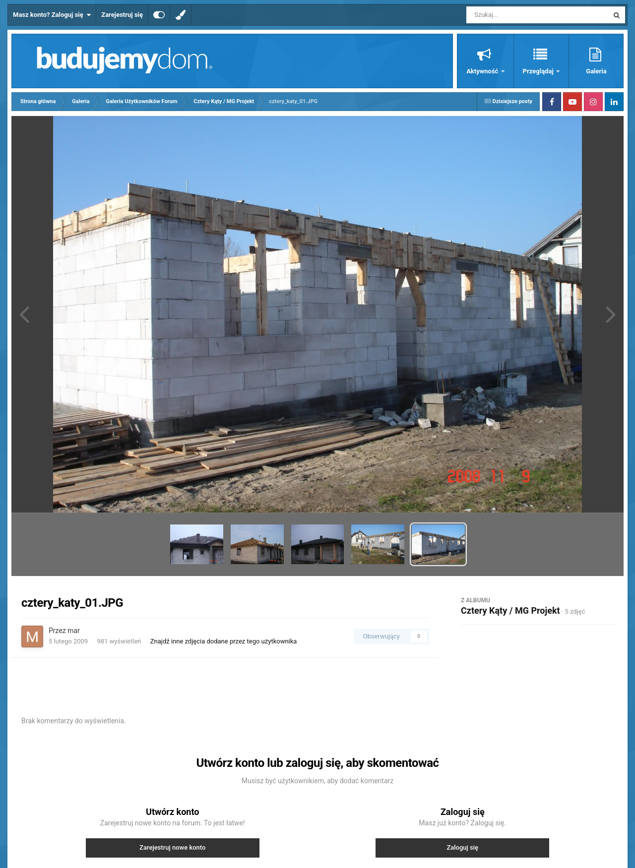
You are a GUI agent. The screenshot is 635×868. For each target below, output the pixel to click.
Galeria (596, 71)
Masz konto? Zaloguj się (52, 14)
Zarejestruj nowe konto (172, 847)
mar (73, 631)
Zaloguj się (462, 847)
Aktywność (483, 71)
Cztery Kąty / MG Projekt (510, 610)
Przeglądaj (539, 71)
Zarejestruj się (122, 14)
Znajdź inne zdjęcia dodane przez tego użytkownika (223, 641)
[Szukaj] (515, 14)
